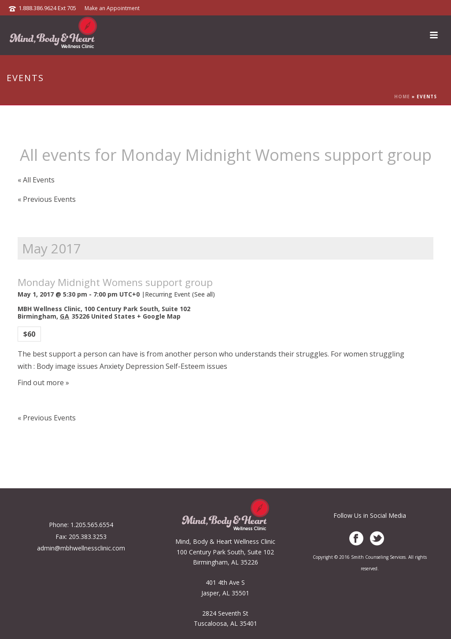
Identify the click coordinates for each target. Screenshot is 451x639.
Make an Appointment (112, 8)
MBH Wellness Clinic (49, 309)
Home (402, 96)
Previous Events (47, 199)
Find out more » (43, 382)
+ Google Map (159, 316)
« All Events (36, 180)
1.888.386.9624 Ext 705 (47, 8)
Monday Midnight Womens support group (115, 282)
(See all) (203, 294)
